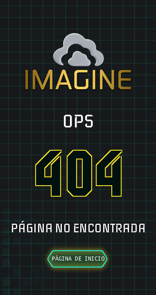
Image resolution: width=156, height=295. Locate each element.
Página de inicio (78, 258)
